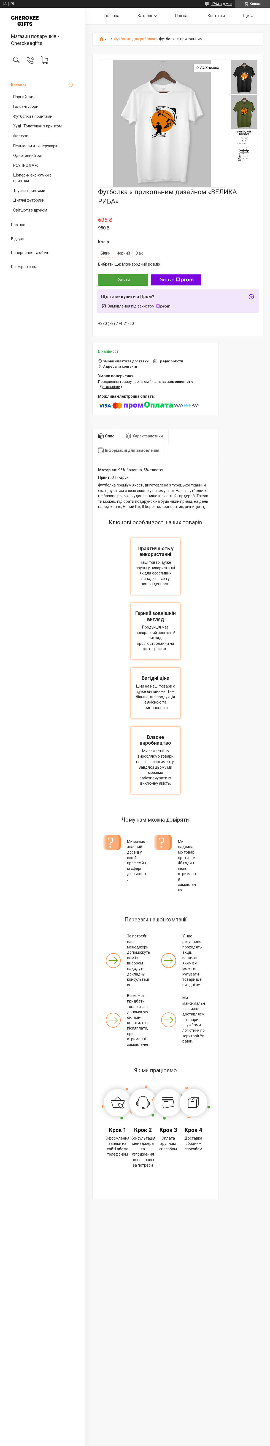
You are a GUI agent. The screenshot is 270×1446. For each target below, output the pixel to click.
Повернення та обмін (30, 252)
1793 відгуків (221, 4)
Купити (123, 280)
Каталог (18, 85)
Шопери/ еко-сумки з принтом (32, 178)
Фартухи (20, 136)
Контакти (216, 16)
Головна (111, 16)
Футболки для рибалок (134, 39)
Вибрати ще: (129, 264)
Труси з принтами (29, 190)
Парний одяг (24, 97)
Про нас (18, 225)
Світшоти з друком (30, 210)
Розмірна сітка (24, 266)
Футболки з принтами (32, 116)
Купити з (176, 279)
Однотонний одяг (29, 155)
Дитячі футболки (28, 200)
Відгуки (18, 239)
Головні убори (25, 106)
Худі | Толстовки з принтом (37, 126)
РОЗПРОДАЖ (25, 165)
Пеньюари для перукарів (35, 146)
